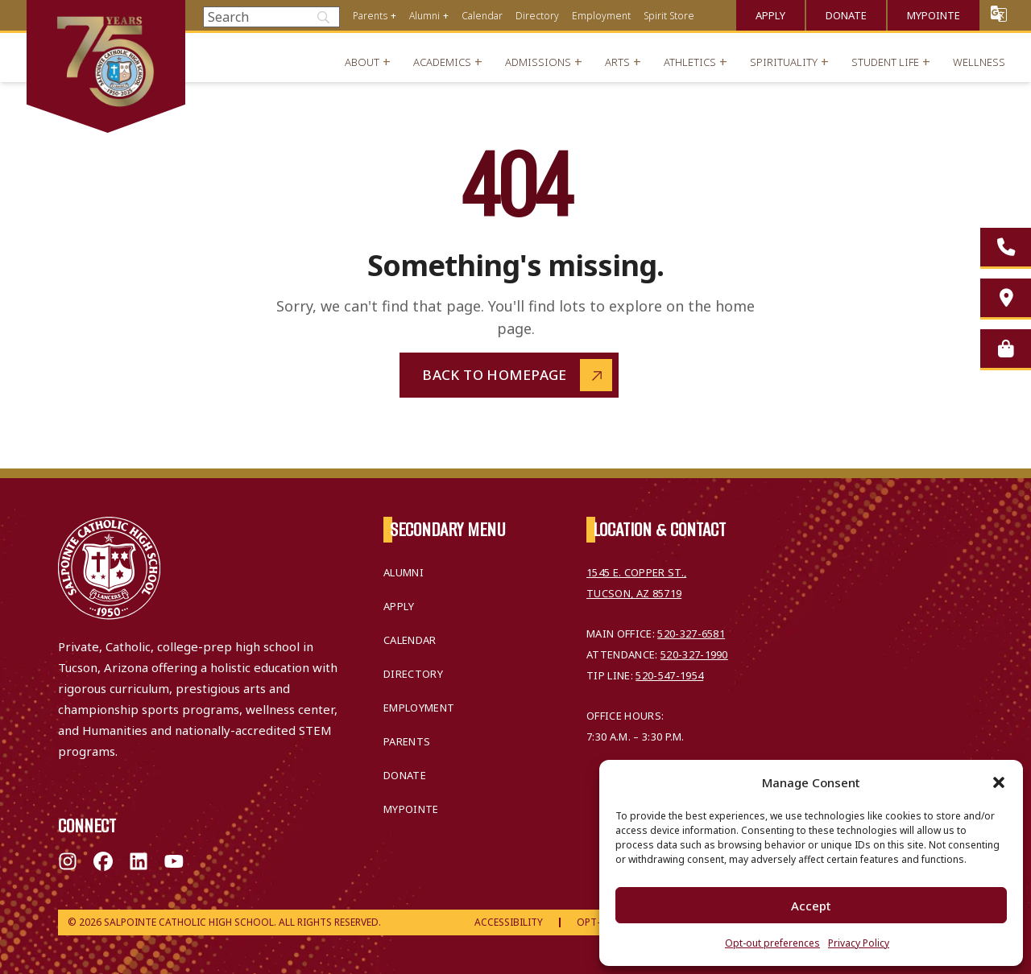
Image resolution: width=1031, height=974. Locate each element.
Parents (370, 16)
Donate (846, 15)
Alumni (424, 16)
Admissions (538, 62)
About (362, 62)
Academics (442, 62)
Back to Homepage (494, 374)
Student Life (885, 62)
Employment (601, 16)
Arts (617, 62)
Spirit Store (669, 16)
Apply (770, 15)
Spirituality (784, 62)
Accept (811, 906)
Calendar (482, 16)
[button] (999, 782)
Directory (537, 16)
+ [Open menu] (393, 16)
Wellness (979, 62)
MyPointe (933, 15)
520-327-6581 (691, 633)
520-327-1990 (694, 654)
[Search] (271, 16)
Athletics (690, 62)
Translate (999, 13)
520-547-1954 (669, 675)
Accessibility (508, 922)
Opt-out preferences (772, 943)
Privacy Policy (858, 943)
